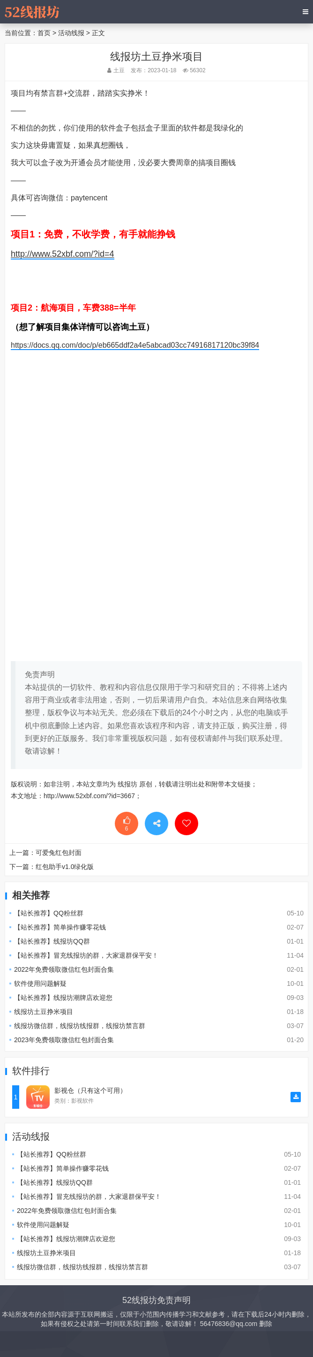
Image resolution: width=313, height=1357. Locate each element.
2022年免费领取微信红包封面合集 (64, 969)
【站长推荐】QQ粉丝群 (48, 913)
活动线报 (71, 33)
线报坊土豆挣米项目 (43, 1011)
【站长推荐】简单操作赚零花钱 (60, 927)
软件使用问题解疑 (40, 983)
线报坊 (127, 784)
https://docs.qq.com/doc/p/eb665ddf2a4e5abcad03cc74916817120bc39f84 (135, 345)
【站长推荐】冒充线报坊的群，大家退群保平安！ (86, 955)
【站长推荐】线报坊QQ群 (52, 941)
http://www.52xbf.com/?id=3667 (89, 796)
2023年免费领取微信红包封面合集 (64, 1040)
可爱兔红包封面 (59, 852)
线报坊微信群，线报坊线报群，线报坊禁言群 (79, 1025)
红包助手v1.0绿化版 (65, 866)
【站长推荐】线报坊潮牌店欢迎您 (63, 997)
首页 (44, 33)
